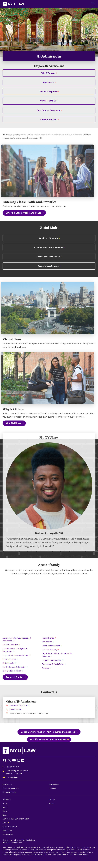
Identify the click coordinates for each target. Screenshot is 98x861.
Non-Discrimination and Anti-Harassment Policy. (70, 855)
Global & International (12, 671)
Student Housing (48, 119)
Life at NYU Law (9, 792)
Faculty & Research (11, 788)
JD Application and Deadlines (48, 247)
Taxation (45, 668)
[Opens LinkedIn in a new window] (22, 760)
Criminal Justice (9, 659)
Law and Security (49, 649)
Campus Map (12, 777)
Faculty (52, 799)
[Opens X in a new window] (9, 760)
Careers (52, 788)
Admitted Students (48, 238)
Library (5, 811)
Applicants (48, 82)
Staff (5, 803)
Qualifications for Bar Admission (48, 739)
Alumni (51, 803)
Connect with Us (48, 101)
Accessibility (8, 834)
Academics (7, 784)
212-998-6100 (13, 767)
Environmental (8, 663)
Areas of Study (14, 677)
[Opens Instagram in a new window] (18, 760)
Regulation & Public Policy (53, 664)
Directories (7, 830)
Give (4, 823)
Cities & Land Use (10, 645)
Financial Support (48, 91)
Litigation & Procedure (51, 660)
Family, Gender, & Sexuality (14, 667)
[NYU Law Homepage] (13, 4)
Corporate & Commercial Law (15, 655)
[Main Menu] (93, 4)
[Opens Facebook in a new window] (4, 760)
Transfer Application (48, 266)
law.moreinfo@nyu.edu (19, 705)
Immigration (47, 642)
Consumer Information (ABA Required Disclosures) (48, 732)
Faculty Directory (10, 827)
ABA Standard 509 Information (16, 819)
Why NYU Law (48, 73)
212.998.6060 (16, 709)
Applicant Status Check (48, 257)
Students (7, 799)
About (5, 807)
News (5, 815)
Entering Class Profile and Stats (23, 213)
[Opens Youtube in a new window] (14, 760)
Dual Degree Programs (48, 110)
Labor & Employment (51, 646)
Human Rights (48, 638)
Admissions (54, 784)
